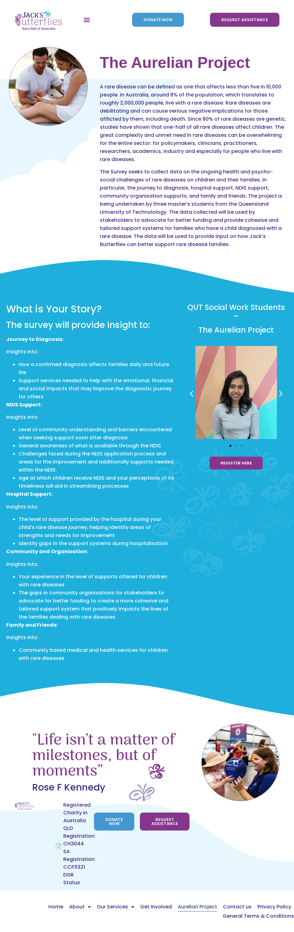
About (80, 907)
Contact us (237, 906)
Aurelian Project (197, 906)
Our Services (115, 907)
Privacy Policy (274, 906)
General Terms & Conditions (258, 916)
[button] (87, 14)
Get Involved (156, 906)
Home (55, 906)
